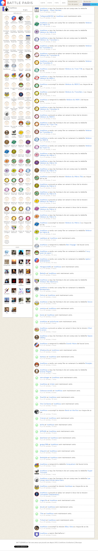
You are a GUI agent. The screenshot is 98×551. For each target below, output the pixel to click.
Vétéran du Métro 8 (48, 32)
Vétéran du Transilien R (49, 55)
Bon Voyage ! (71, 245)
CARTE (42, 3)
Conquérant (71, 464)
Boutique (79, 542)
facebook (86, 4)
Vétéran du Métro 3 (48, 186)
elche (42, 425)
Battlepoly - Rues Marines (50, 10)
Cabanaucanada (46, 391)
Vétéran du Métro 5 (48, 217)
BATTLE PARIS (20, 3)
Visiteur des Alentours (49, 282)
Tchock (43, 520)
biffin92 (43, 431)
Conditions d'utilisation (66, 542)
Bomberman (44, 289)
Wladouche (44, 350)
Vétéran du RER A (47, 78)
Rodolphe (44, 457)
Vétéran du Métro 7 (48, 155)
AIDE (63, 3)
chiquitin (43, 451)
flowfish (43, 397)
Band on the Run (72, 410)
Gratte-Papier (45, 372)
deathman (44, 438)
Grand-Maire (71, 343)
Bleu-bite (69, 527)
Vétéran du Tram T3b (73, 69)
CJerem (43, 418)
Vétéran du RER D (72, 84)
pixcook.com (45, 542)
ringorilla (43, 500)
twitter (94, 4)
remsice (43, 308)
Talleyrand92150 (46, 16)
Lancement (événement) (49, 494)
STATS (49, 3)
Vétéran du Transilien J (74, 92)
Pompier (88, 363)
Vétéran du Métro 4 (48, 209)
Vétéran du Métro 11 (48, 171)
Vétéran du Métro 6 (48, 194)
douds (42, 507)
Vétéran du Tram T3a (48, 124)
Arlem (52, 384)
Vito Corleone (45, 404)
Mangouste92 (45, 267)
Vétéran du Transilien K (49, 109)
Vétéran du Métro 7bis (74, 176)
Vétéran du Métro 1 (48, 201)
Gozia (42, 315)
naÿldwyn (43, 238)
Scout (89, 302)
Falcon (42, 295)
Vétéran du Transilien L (49, 40)
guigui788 (44, 444)
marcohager (44, 377)
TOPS (57, 3)
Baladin (43, 273)
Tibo (42, 513)
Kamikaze (68, 486)
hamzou (43, 357)
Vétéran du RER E (47, 117)
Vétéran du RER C (73, 100)
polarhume (54, 321)
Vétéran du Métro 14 (48, 163)
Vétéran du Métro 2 (73, 223)
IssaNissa (13, 8)
